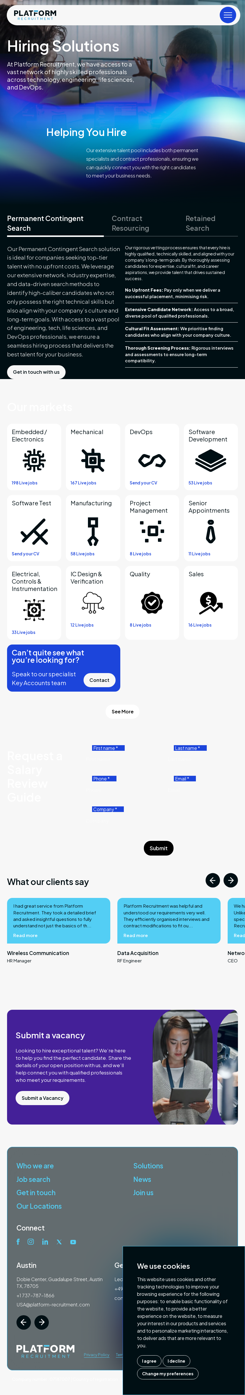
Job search (33, 1179)
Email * (182, 778)
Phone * (101, 778)
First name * (105, 748)
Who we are (35, 1165)
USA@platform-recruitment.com (53, 1304)
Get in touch (36, 1192)
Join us (143, 1192)
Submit (159, 848)
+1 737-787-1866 (35, 1295)
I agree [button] (149, 1361)
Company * (105, 809)
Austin (26, 1265)
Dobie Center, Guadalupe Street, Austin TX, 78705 (59, 1282)
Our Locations (39, 1206)
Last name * (187, 748)
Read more (25, 964)
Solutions (148, 1165)
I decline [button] (176, 1361)
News (142, 1179)
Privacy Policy (96, 1354)
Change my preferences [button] (168, 1373)
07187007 (60, 1379)
